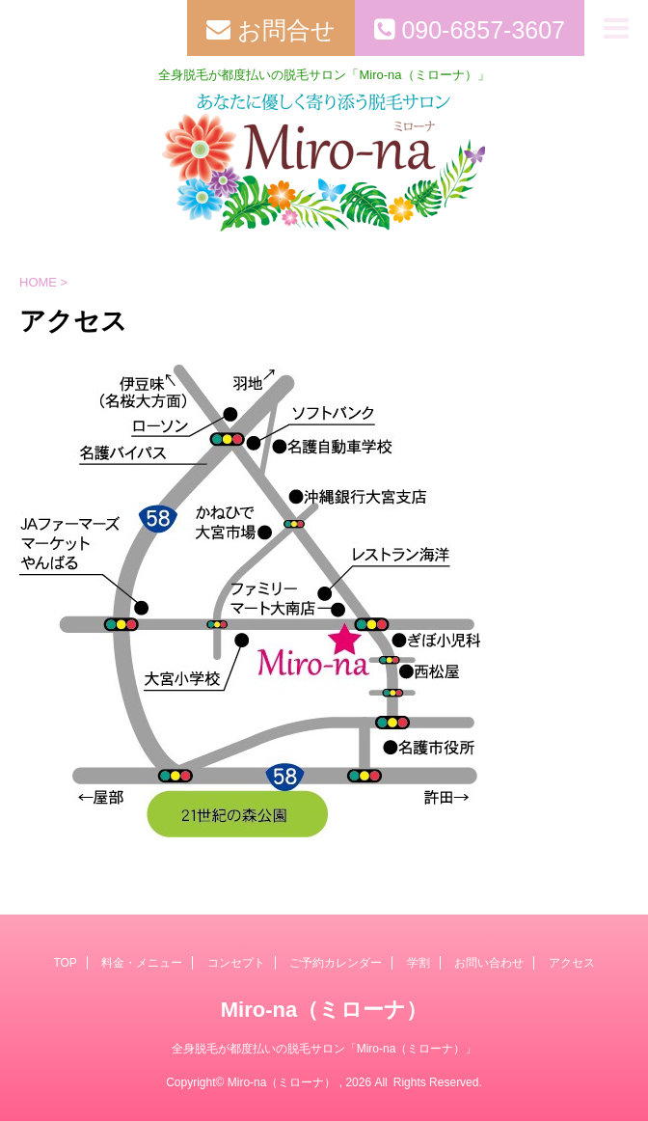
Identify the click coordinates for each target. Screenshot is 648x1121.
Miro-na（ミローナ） (324, 1010)
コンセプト (236, 963)
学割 (418, 963)
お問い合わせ (489, 963)
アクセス (572, 963)
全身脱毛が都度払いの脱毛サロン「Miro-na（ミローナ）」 (324, 1048)
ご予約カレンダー (335, 963)
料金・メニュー (141, 963)
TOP (64, 963)
